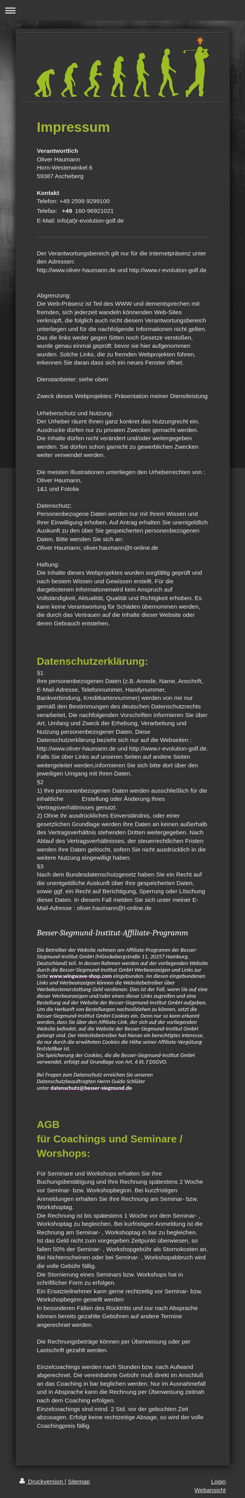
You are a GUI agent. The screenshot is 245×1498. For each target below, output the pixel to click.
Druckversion (42, 1481)
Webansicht (210, 1490)
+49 (67, 210)
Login (218, 1481)
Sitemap (79, 1481)
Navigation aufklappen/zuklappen (122, 10)
